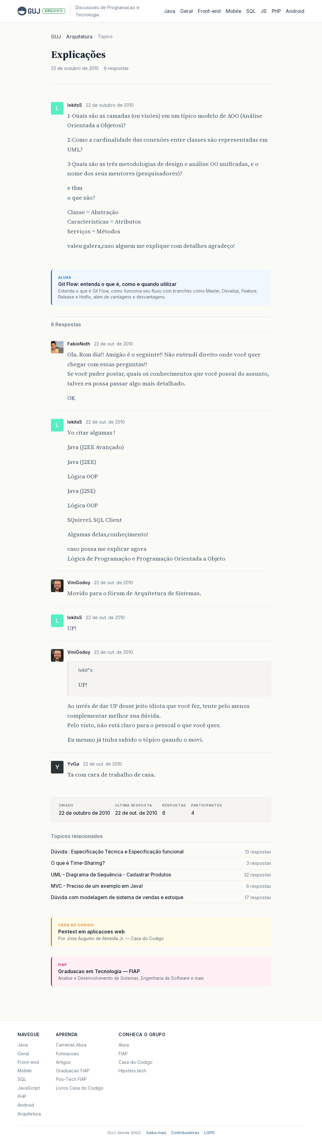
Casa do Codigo (136, 1062)
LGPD (209, 1132)
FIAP (123, 1053)
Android (295, 11)
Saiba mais (156, 1132)
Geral (186, 11)
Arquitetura (79, 37)
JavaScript (29, 1088)
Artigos (63, 1062)
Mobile (233, 11)
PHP (276, 11)
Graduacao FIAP (73, 1070)
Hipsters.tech (132, 1070)
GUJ (56, 37)
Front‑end (209, 11)
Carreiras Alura (71, 1044)
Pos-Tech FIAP (71, 1079)
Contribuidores (185, 1132)
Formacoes (67, 1053)
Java (169, 11)
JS (264, 11)
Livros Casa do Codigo (79, 1088)
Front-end (28, 1062)
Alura (124, 1044)
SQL (251, 11)
